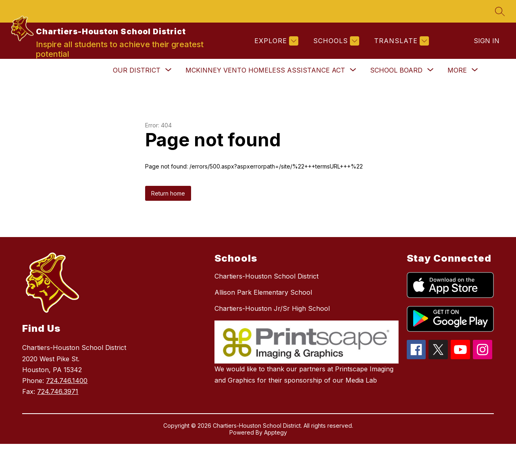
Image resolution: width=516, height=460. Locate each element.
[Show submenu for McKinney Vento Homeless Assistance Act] (265, 86)
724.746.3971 (57, 408)
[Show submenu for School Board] (396, 86)
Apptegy (275, 448)
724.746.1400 (66, 397)
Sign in (486, 49)
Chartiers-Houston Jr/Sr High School (272, 325)
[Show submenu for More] (457, 86)
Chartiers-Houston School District (266, 292)
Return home (168, 209)
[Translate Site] (400, 49)
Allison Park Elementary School (263, 308)
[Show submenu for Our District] (136, 86)
